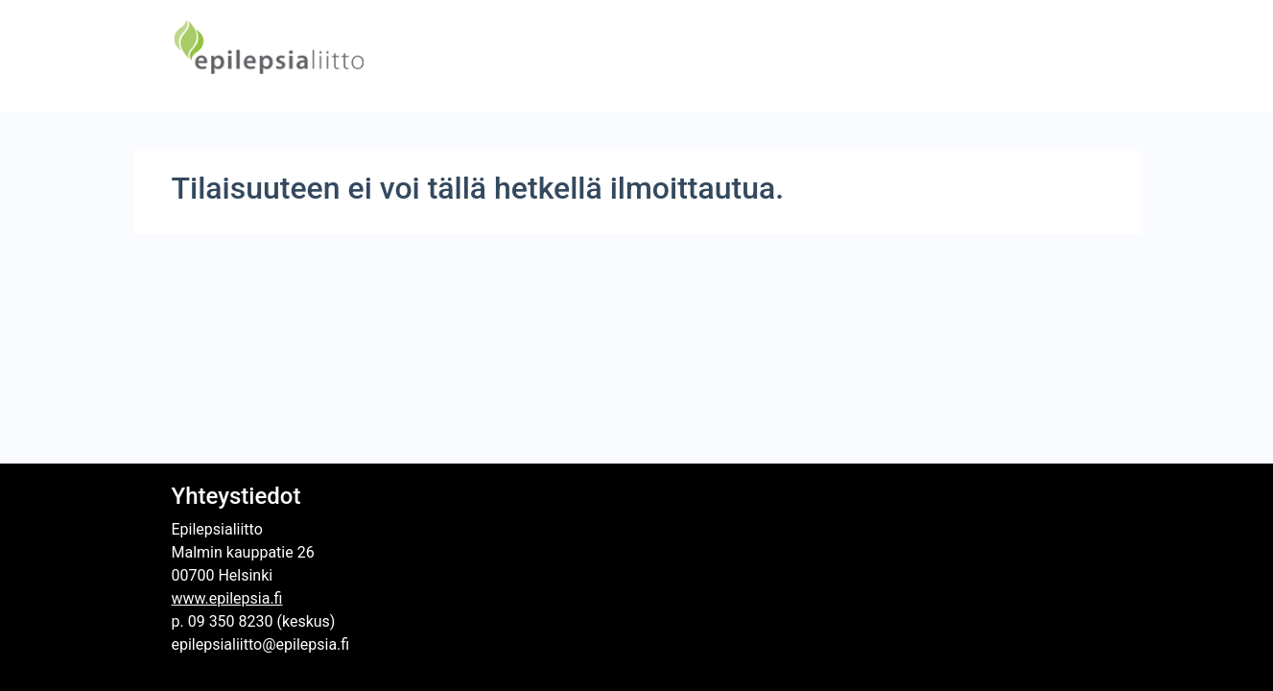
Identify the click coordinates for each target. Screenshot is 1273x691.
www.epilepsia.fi (227, 598)
